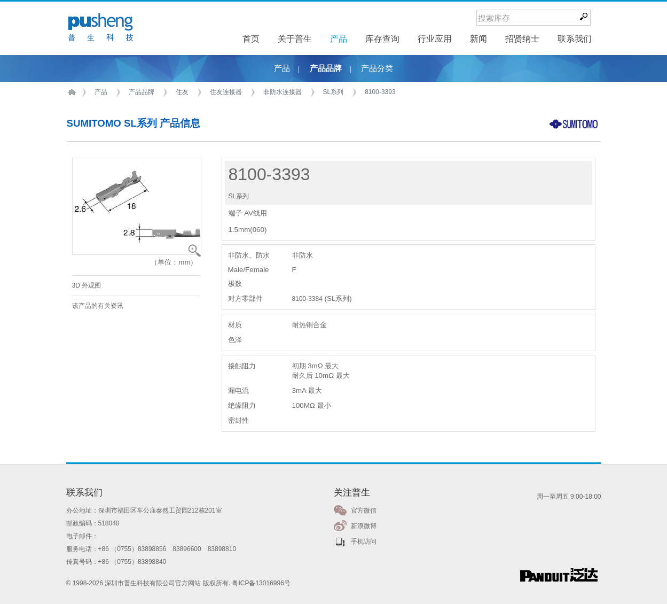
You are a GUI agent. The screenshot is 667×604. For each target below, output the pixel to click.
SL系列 (333, 92)
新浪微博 (363, 526)
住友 (182, 92)
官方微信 (363, 510)
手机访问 (363, 541)
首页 (73, 92)
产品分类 (377, 68)
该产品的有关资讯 (97, 305)
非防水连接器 (282, 92)
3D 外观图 (86, 285)
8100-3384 (307, 299)
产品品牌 (326, 68)
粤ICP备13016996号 (261, 583)
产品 (282, 68)
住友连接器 (226, 92)
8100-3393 (380, 92)
